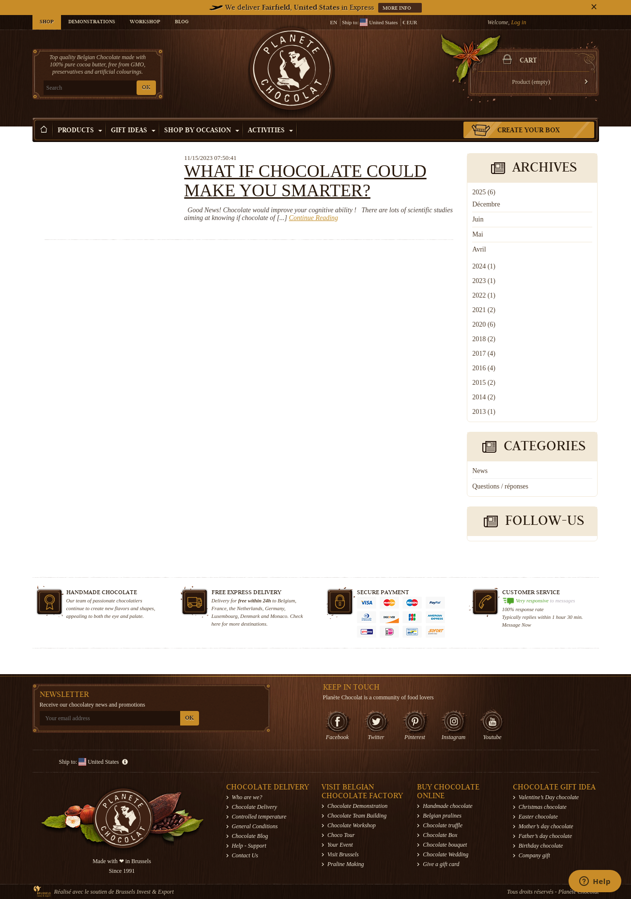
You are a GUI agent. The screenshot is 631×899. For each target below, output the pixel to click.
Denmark (250, 616)
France (219, 608)
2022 (483, 295)
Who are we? (247, 797)
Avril (479, 249)
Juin (477, 219)
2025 (483, 192)
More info (398, 8)
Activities (270, 131)
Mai (477, 234)
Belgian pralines (442, 815)
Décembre (486, 204)
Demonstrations (91, 22)
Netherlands (249, 608)
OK (146, 88)
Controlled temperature (259, 816)
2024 (483, 266)
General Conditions (255, 826)
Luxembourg (225, 616)
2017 (483, 353)
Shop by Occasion (201, 131)
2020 (483, 324)
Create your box (528, 131)
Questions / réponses (500, 486)
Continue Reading (314, 217)
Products (80, 131)
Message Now (516, 625)
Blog (181, 22)
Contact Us (245, 855)
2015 (483, 382)
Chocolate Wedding (445, 854)
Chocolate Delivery (254, 807)
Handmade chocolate (447, 806)
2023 (483, 280)
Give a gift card (441, 864)
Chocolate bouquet (445, 844)
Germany (274, 608)
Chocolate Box (440, 835)
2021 (483, 310)
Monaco (278, 616)
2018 (483, 339)
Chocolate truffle (442, 825)
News (480, 470)
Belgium (286, 600)
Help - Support (249, 845)
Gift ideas (133, 131)
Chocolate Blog (250, 836)
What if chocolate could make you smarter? (305, 180)
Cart (528, 61)
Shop (47, 22)
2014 (483, 397)
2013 (483, 411)
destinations (253, 624)
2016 (483, 368)
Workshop (145, 22)
